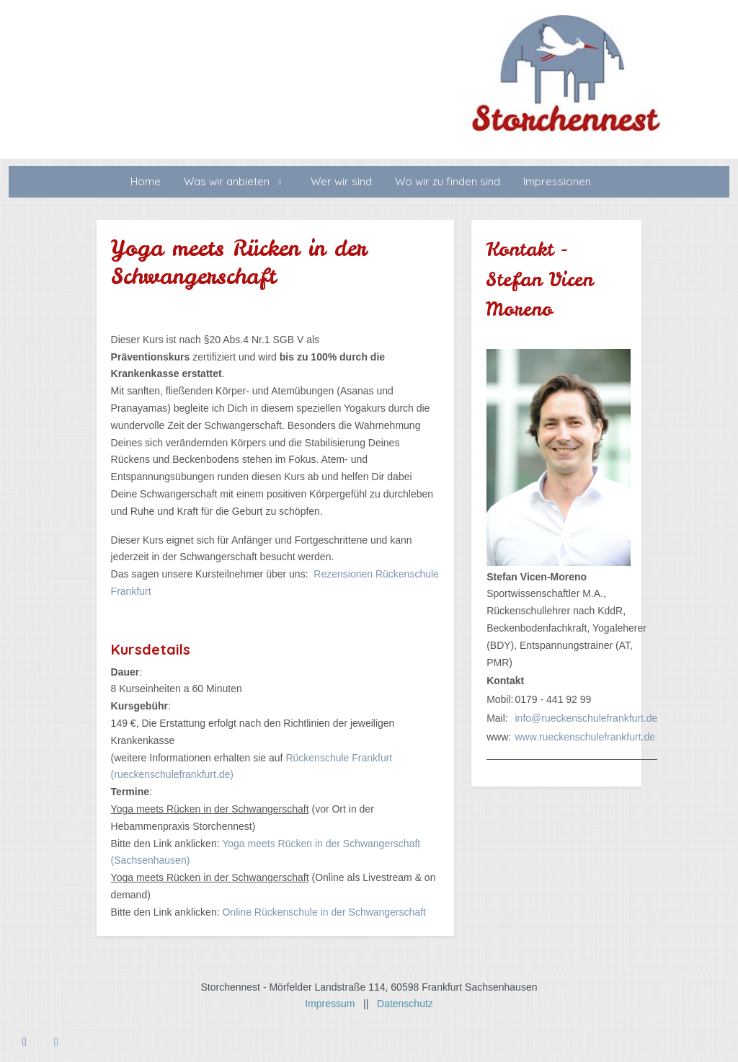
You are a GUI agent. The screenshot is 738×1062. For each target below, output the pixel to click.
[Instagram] (56, 1041)
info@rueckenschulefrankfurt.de (586, 718)
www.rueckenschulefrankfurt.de (585, 737)
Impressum (334, 1003)
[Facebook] (24, 1041)
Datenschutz (405, 1003)
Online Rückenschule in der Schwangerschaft (324, 912)
